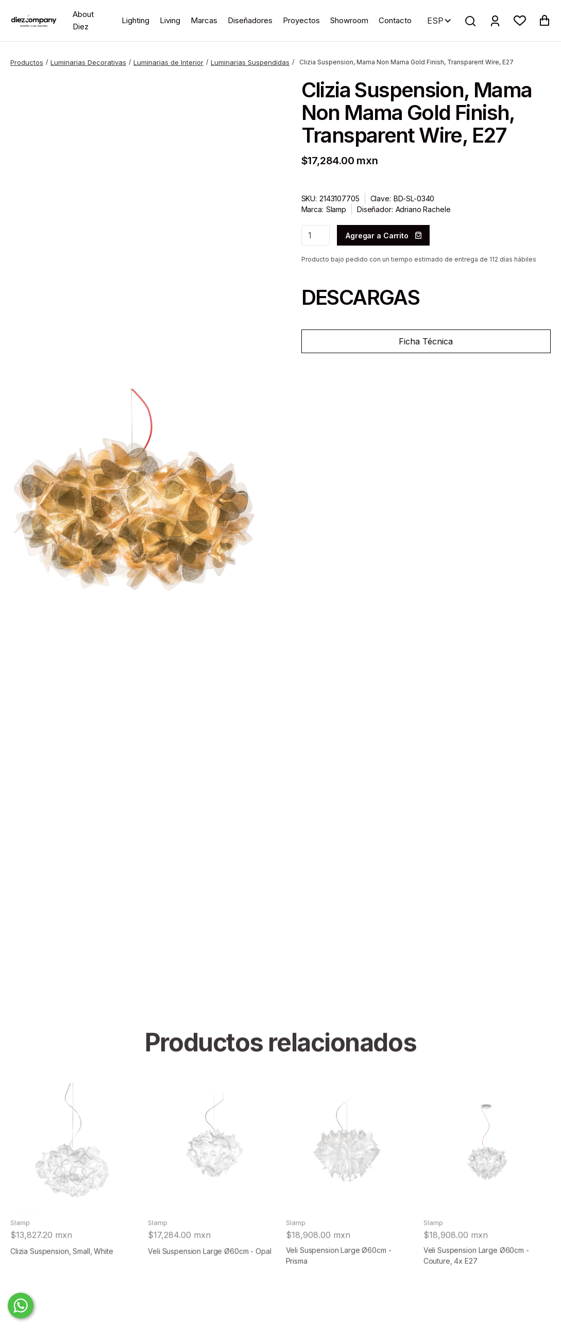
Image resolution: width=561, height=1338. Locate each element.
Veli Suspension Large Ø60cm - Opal (209, 1274)
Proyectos (301, 20)
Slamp (336, 209)
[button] (520, 20)
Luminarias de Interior (168, 62)
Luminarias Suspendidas (250, 62)
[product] (74, 1169)
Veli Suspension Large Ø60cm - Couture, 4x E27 (476, 1278)
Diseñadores (250, 20)
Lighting (135, 20)
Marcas (204, 20)
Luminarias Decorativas (88, 62)
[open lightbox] (135, 513)
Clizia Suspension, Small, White (61, 1274)
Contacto (395, 20)
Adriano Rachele (423, 209)
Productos (26, 62)
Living (170, 20)
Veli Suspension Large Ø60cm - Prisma (339, 1278)
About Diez (83, 20)
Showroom (349, 20)
